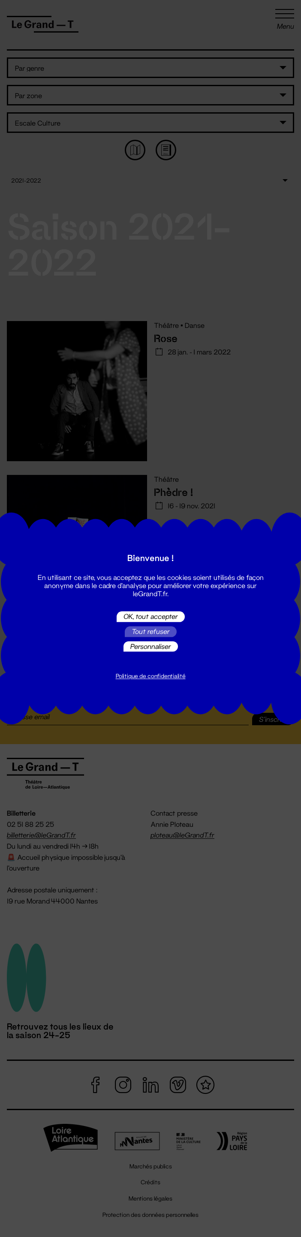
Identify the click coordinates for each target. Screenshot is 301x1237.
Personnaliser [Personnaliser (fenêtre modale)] (150, 646)
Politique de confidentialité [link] (151, 676)
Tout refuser (151, 632)
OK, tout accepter (150, 616)
